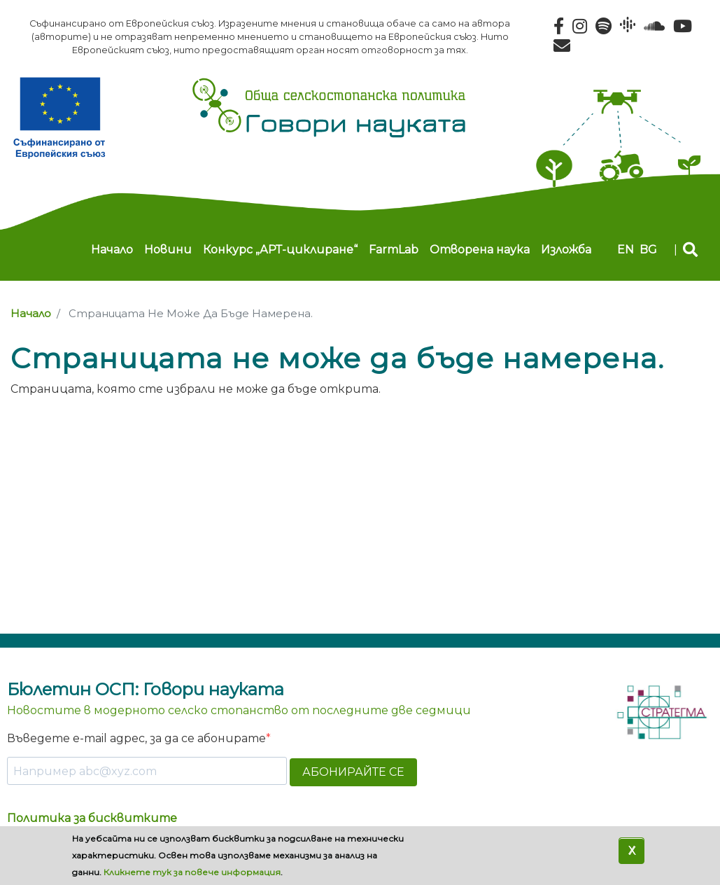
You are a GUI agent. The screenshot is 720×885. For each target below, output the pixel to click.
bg (648, 249)
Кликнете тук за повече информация (192, 876)
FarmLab (393, 249)
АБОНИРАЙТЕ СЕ (353, 772)
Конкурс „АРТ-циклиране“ (280, 249)
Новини (168, 249)
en (625, 249)
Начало (112, 249)
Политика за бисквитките (92, 818)
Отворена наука (480, 249)
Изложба (566, 249)
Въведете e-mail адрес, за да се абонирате (136, 738)
